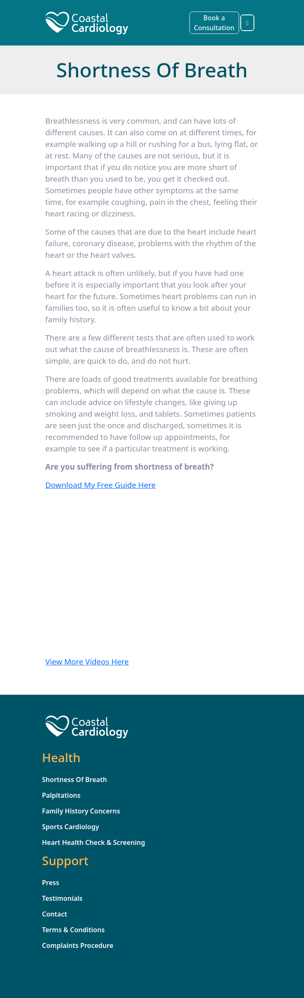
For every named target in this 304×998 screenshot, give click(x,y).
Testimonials (62, 898)
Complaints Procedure (78, 945)
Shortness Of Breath (74, 779)
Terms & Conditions (73, 929)
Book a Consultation (214, 22)
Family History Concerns (81, 811)
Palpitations (61, 795)
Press (51, 882)
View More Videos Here (87, 661)
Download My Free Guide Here (100, 485)
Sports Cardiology (70, 826)
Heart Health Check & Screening (93, 842)
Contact (54, 914)
